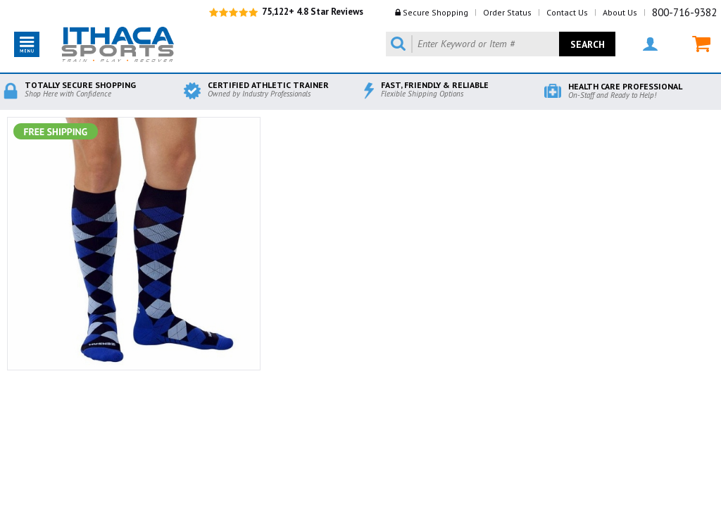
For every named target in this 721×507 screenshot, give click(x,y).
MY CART (701, 44)
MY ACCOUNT (650, 44)
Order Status (507, 12)
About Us (620, 12)
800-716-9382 (684, 12)
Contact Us (567, 12)
